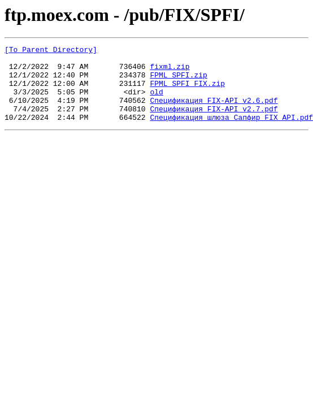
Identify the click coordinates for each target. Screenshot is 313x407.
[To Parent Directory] (51, 51)
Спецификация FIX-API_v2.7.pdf (213, 122)
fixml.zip (169, 71)
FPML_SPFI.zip (178, 81)
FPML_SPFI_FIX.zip (187, 91)
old (156, 102)
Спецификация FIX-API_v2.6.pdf (213, 112)
